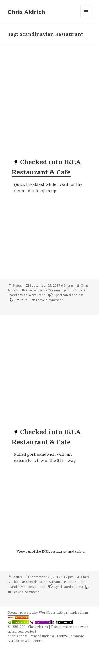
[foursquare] (11, 300)
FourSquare (77, 290)
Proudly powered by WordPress (32, 612)
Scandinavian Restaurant (26, 295)
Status (17, 285)
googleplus (23, 299)
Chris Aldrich (26, 12)
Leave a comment (49, 300)
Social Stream (49, 290)
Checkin (32, 290)
